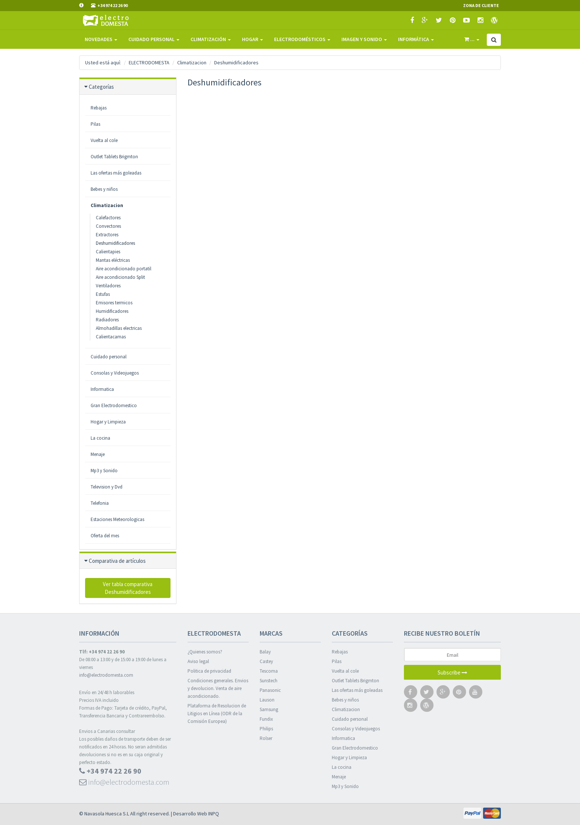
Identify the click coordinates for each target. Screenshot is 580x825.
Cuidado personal (109, 357)
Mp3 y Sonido (104, 470)
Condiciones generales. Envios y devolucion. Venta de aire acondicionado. (218, 688)
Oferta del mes (105, 535)
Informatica (102, 389)
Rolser (266, 738)
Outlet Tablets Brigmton (355, 680)
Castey (266, 661)
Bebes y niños (345, 700)
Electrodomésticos (302, 39)
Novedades (101, 39)
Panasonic (270, 690)
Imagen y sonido (364, 39)
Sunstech (268, 680)
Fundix (266, 719)
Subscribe (452, 672)
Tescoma (269, 671)
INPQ (213, 813)
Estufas (103, 294)
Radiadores (107, 320)
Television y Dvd (106, 487)
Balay (265, 652)
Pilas (336, 661)
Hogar (252, 39)
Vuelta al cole (345, 671)
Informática (416, 39)
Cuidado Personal (153, 39)
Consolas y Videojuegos (356, 729)
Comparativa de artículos (117, 560)
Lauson (267, 700)
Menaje (98, 454)
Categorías (101, 86)
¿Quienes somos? (205, 652)
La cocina (100, 438)
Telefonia (100, 503)
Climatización (210, 39)
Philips (266, 729)
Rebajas (340, 652)
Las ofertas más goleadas (357, 690)
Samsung (269, 709)
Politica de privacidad (209, 671)
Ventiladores (108, 286)
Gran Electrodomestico (114, 405)
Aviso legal (198, 661)
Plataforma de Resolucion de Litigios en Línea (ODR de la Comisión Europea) (217, 713)
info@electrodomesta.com (106, 675)
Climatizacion (107, 205)
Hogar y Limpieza (108, 422)
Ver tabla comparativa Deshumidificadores (127, 588)
